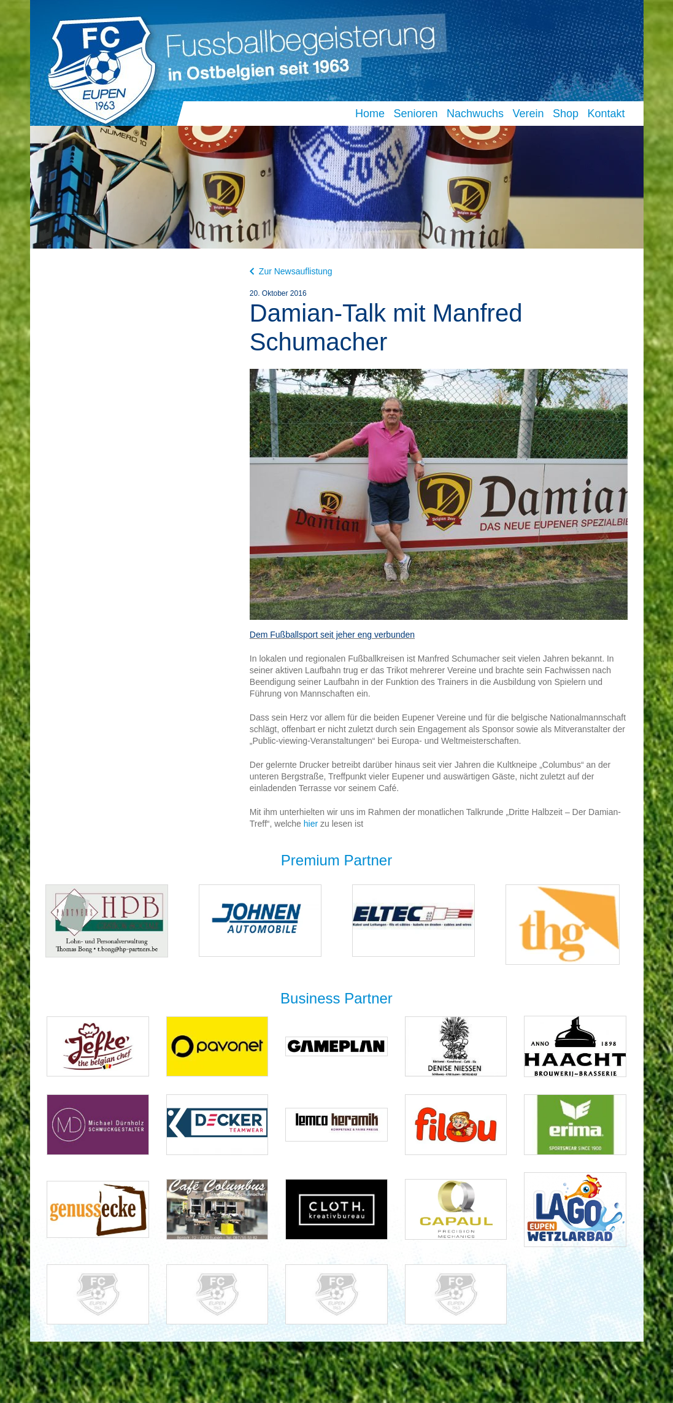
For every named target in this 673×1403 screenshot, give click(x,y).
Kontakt (606, 113)
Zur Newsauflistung (291, 271)
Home (370, 113)
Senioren (415, 113)
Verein (528, 113)
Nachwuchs (475, 113)
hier (311, 824)
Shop (566, 113)
